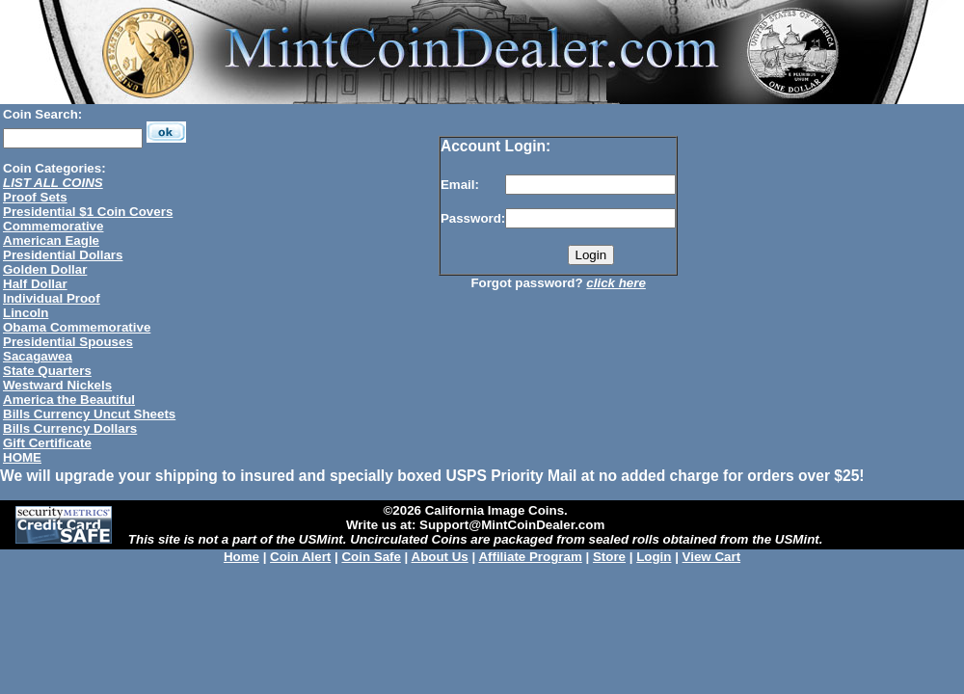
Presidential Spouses (68, 341)
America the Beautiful (69, 399)
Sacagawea (37, 356)
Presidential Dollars (62, 255)
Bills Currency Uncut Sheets (89, 414)
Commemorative (53, 226)
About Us (440, 556)
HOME (22, 457)
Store (609, 556)
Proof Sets (35, 197)
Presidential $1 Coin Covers (88, 211)
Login (653, 556)
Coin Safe (370, 556)
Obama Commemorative (76, 327)
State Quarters (47, 370)
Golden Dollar (45, 269)
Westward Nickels (57, 385)
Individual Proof (51, 298)
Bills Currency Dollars (70, 428)
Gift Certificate (47, 443)
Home (241, 556)
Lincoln (25, 313)
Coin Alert (300, 556)
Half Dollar (35, 284)
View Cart (712, 556)
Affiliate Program (529, 556)
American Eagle (51, 240)
